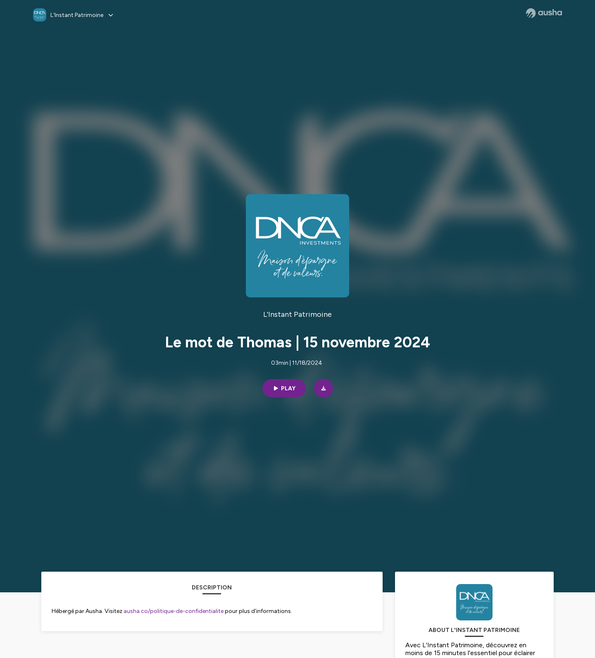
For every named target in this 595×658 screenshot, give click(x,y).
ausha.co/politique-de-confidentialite (174, 611)
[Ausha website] (544, 13)
